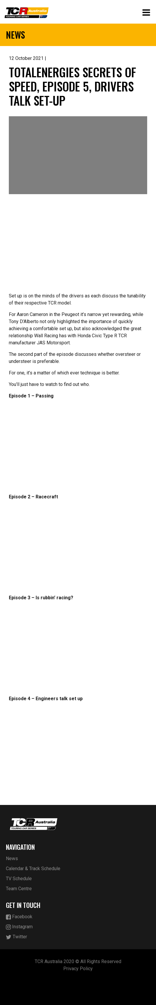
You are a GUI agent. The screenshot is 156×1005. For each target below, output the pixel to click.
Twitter (16, 937)
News (12, 858)
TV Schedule (19, 878)
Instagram (19, 927)
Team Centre (19, 888)
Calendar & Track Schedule (33, 868)
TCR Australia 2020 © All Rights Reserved (78, 961)
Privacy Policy (78, 968)
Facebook (19, 917)
